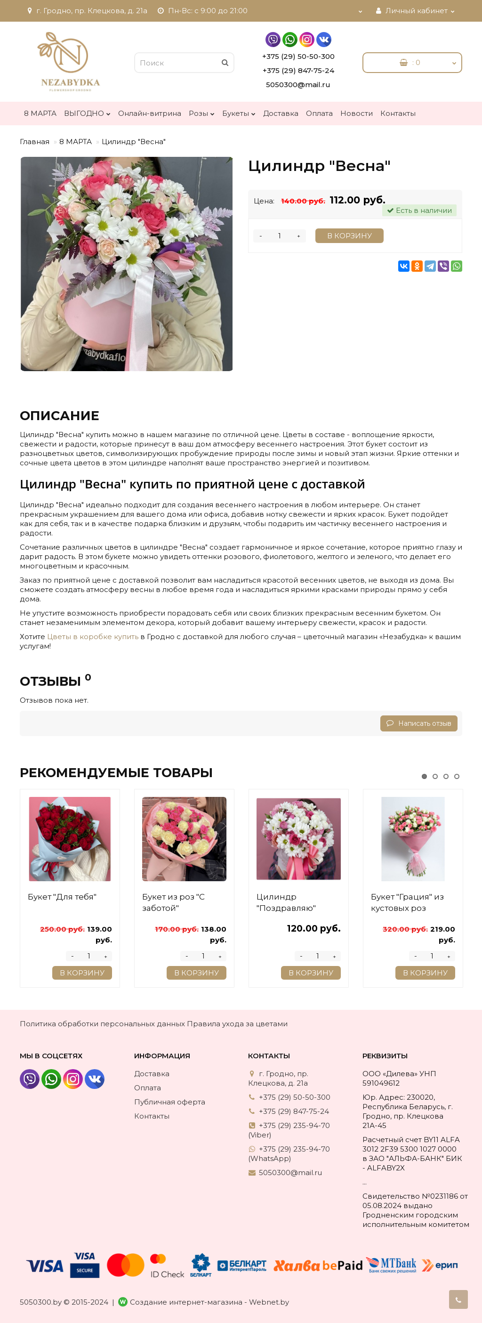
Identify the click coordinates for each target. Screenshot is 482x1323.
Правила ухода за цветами (237, 1023)
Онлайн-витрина (149, 113)
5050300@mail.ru (298, 84)
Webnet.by (269, 1302)
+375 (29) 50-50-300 (298, 56)
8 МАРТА (40, 113)
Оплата (319, 113)
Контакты (398, 113)
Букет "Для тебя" (62, 896)
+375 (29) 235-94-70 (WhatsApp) (289, 1153)
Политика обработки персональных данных (102, 1023)
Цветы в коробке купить (92, 636)
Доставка (280, 113)
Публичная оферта (169, 1101)
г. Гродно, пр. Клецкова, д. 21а (86, 10)
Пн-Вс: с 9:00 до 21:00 (202, 10)
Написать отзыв (418, 723)
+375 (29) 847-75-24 (298, 70)
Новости (356, 113)
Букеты (239, 111)
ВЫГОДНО (87, 111)
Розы (202, 111)
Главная (34, 141)
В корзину (349, 235)
